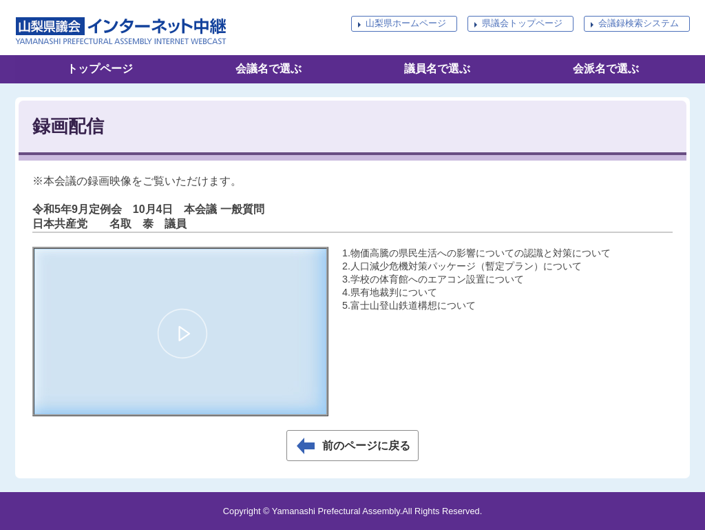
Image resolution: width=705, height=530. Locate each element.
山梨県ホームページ (406, 23)
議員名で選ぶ (437, 68)
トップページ (100, 68)
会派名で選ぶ (606, 68)
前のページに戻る (366, 445)
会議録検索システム (638, 23)
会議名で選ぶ (268, 68)
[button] (182, 333)
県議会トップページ (522, 23)
